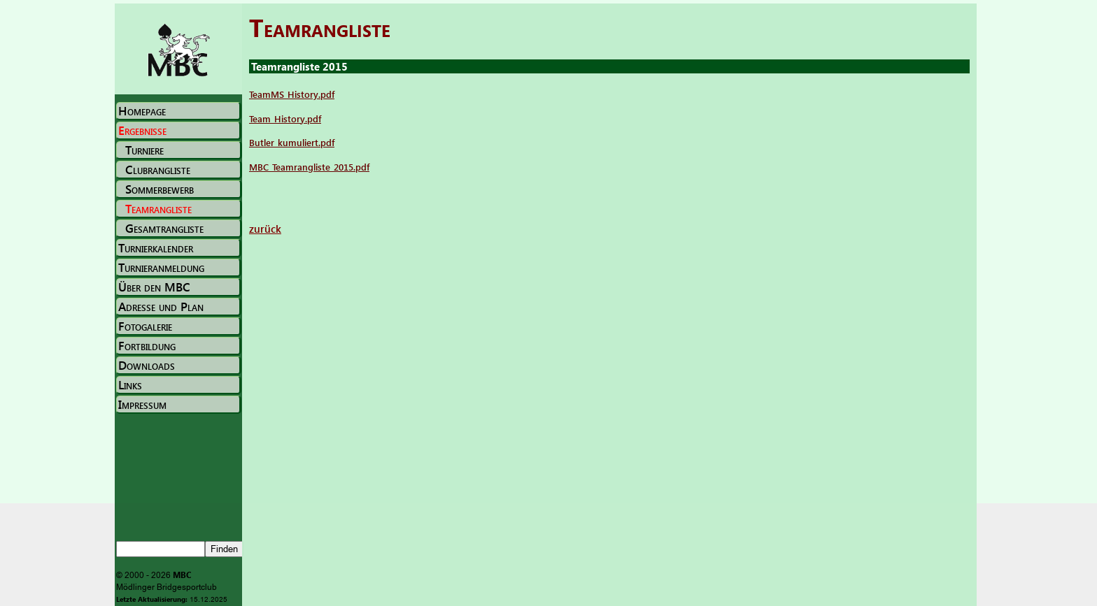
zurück (265, 229)
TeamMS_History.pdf (291, 94)
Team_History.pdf (285, 118)
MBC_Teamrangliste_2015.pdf (309, 167)
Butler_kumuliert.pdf (291, 142)
